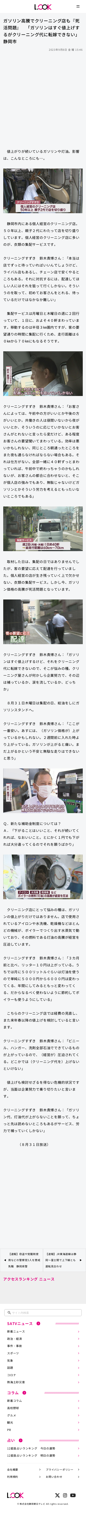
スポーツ (13, 1353)
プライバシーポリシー (59, 1469)
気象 (10, 1360)
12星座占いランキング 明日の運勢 (31, 1455)
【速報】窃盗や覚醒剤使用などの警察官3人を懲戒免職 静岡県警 (24, 1260)
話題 (10, 1368)
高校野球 (13, 1408)
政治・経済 (14, 1339)
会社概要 (12, 1469)
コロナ (11, 1375)
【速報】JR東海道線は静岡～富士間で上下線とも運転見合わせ (60, 1260)
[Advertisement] (43, 98)
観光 (10, 1422)
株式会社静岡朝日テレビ (32, 1503)
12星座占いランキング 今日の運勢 (31, 1448)
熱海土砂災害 (16, 1382)
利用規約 (12, 1476)
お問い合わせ (54, 1476)
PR (9, 1430)
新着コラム (14, 1401)
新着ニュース (16, 1331)
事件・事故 (14, 1346)
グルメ (11, 1415)
